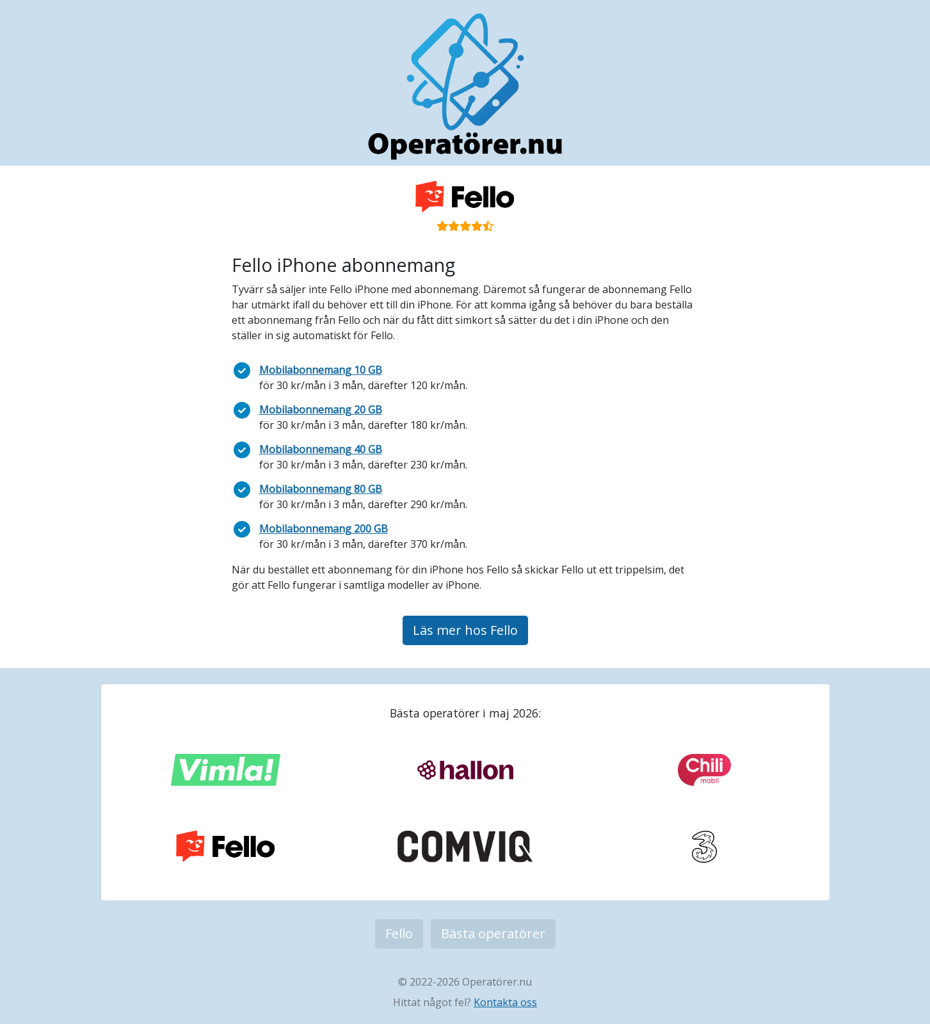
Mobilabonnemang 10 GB (320, 370)
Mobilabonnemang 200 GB (323, 529)
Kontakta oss (505, 1002)
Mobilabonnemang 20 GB (320, 410)
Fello (399, 933)
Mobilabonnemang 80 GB (320, 489)
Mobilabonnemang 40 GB (320, 449)
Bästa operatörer (493, 933)
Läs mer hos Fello (465, 630)
